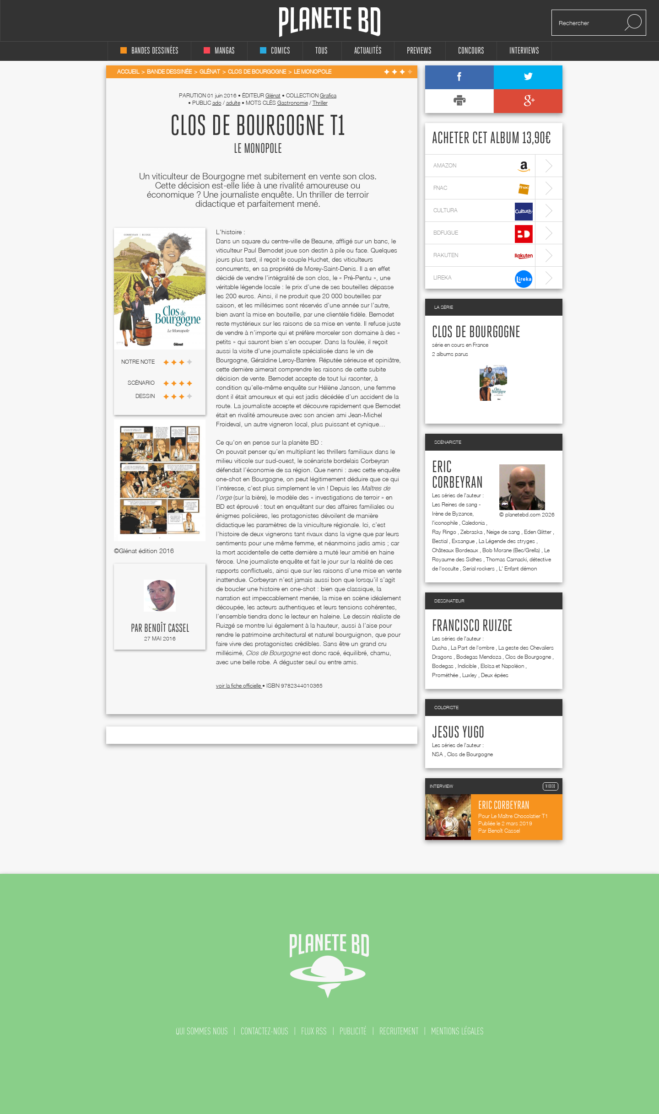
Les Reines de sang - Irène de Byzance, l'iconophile (456, 513)
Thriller (320, 102)
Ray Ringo (444, 531)
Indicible (467, 665)
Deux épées (494, 675)
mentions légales (457, 1031)
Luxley (469, 675)
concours (471, 51)
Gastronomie (292, 102)
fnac (483, 189)
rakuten (483, 256)
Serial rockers (479, 568)
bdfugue (483, 234)
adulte (233, 102)
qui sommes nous (202, 1031)
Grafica (328, 95)
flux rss (314, 1031)
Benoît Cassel (166, 629)
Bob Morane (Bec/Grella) (511, 550)
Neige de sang (503, 531)
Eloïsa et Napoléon (502, 665)
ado (216, 102)
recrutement (398, 1031)
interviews (524, 51)
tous (321, 51)
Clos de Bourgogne (476, 332)
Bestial (440, 541)
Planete (329, 22)
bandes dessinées (149, 51)
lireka (483, 279)
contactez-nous (264, 1031)
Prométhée (445, 675)
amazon (483, 167)
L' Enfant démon (518, 568)
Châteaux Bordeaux (455, 550)
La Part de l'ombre (472, 647)
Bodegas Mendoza (478, 656)
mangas (219, 51)
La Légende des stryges (507, 541)
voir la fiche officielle (239, 685)
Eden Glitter (537, 531)
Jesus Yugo (458, 733)
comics (275, 51)
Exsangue (463, 541)
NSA (437, 754)
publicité (353, 1031)
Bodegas (443, 665)
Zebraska (471, 531)
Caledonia (473, 522)
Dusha (439, 647)
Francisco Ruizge (472, 626)
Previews (419, 51)
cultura (483, 212)
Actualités (368, 51)
